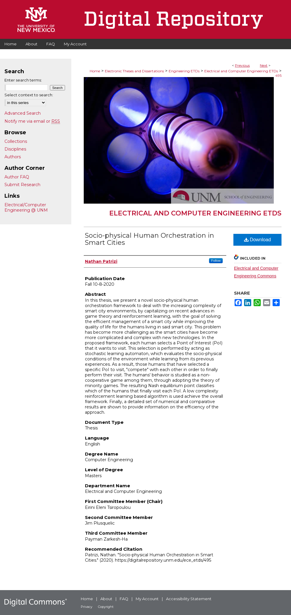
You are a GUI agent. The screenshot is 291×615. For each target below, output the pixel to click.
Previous (242, 65)
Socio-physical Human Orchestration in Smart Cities (149, 239)
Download (257, 239)
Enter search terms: (23, 80)
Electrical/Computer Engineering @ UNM (26, 207)
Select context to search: (28, 94)
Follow (216, 260)
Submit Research (22, 184)
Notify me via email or (32, 121)
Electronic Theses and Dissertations (134, 71)
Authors (12, 156)
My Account (147, 598)
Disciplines (15, 149)
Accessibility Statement (188, 598)
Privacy (86, 607)
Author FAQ (16, 177)
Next (264, 65)
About (106, 598)
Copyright (105, 607)
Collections (15, 141)
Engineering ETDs (184, 71)
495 (278, 75)
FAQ (124, 598)
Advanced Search (22, 113)
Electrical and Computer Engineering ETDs (241, 71)
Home (95, 71)
